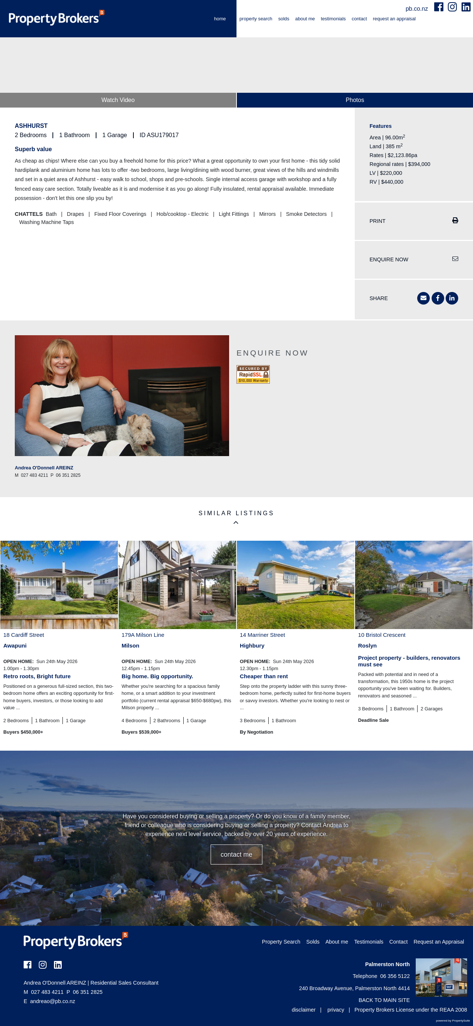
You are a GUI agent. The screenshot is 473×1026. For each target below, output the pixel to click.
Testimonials (333, 18)
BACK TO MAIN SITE (384, 1000)
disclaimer (304, 1010)
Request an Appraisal (394, 18)
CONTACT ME (236, 854)
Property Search (255, 18)
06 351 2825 (84, 992)
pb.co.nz (418, 9)
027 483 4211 (44, 992)
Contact (359, 18)
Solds (283, 18)
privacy (335, 1010)
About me (305, 18)
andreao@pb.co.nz (52, 1001)
